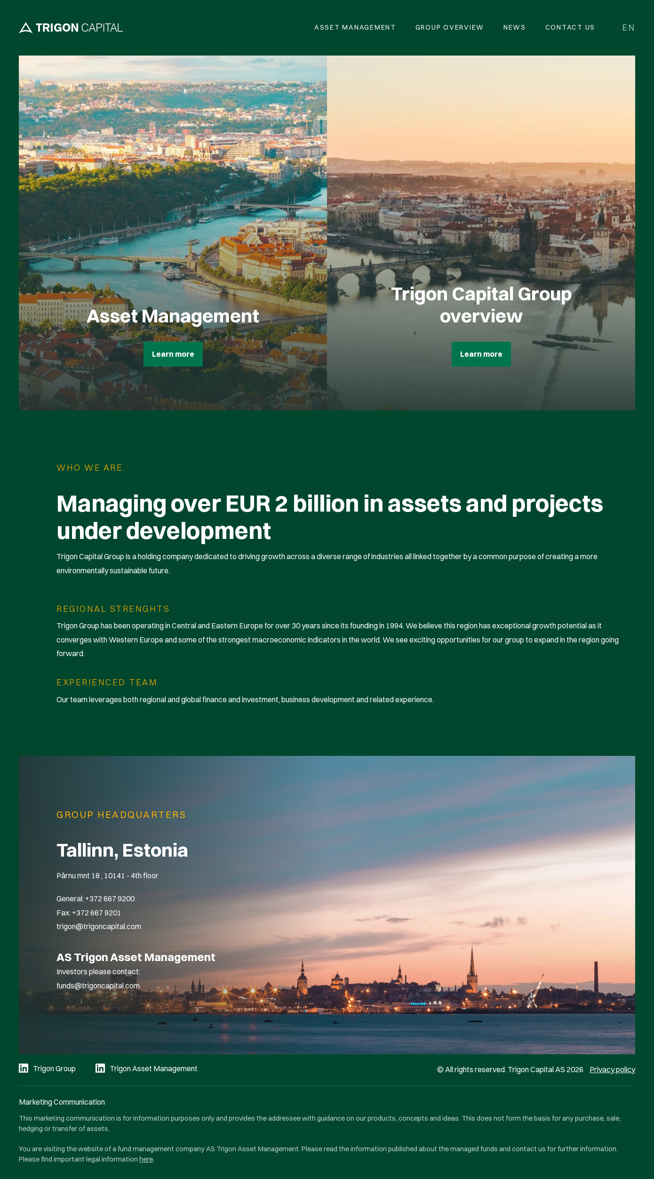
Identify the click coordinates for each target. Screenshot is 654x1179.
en (628, 27)
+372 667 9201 (96, 912)
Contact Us (570, 27)
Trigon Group (54, 1068)
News (514, 27)
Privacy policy (612, 1069)
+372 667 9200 (110, 898)
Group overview (450, 27)
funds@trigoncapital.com (98, 985)
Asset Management (355, 27)
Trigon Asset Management (154, 1068)
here (146, 1159)
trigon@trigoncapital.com (98, 926)
